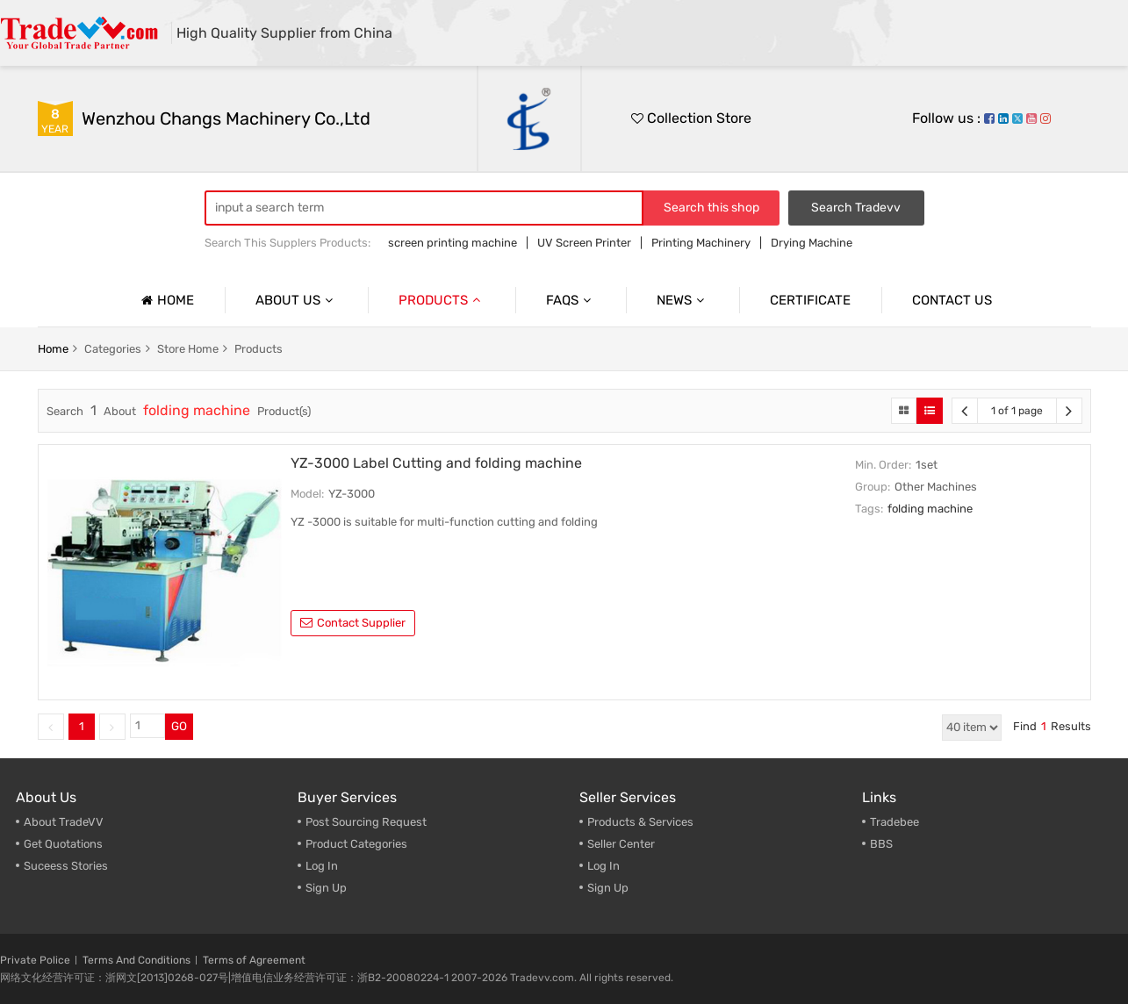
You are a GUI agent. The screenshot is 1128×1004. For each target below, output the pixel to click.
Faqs (570, 300)
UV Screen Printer (584, 242)
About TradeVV (64, 821)
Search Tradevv (856, 207)
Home (165, 300)
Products (442, 300)
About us (296, 300)
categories (112, 348)
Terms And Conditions (136, 960)
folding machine (930, 508)
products (258, 348)
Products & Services (640, 821)
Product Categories (356, 843)
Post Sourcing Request (366, 821)
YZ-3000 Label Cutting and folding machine (436, 463)
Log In (321, 865)
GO (179, 726)
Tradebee (894, 821)
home (53, 348)
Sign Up (326, 887)
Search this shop (711, 207)
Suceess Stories (66, 865)
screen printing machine (452, 242)
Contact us (952, 300)
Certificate (810, 300)
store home (188, 348)
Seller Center (621, 843)
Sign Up (608, 887)
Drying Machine (811, 242)
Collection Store (691, 118)
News (682, 300)
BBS (881, 843)
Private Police (35, 960)
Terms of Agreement (254, 960)
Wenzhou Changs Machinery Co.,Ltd (226, 118)
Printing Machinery (701, 242)
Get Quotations (63, 843)
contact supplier (353, 622)
